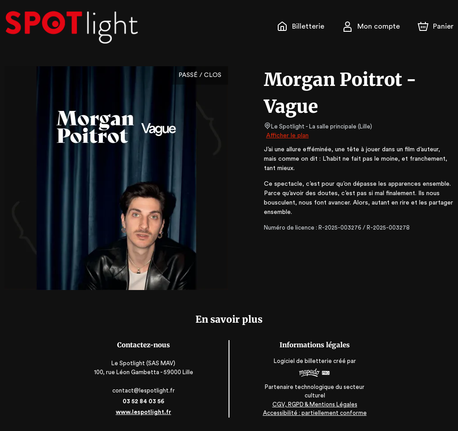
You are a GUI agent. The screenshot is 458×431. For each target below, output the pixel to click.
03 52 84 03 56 (144, 401)
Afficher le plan (286, 135)
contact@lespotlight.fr (144, 390)
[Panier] (436, 26)
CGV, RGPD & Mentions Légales (313, 404)
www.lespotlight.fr (144, 412)
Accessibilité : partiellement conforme (314, 413)
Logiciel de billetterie (302, 364)
